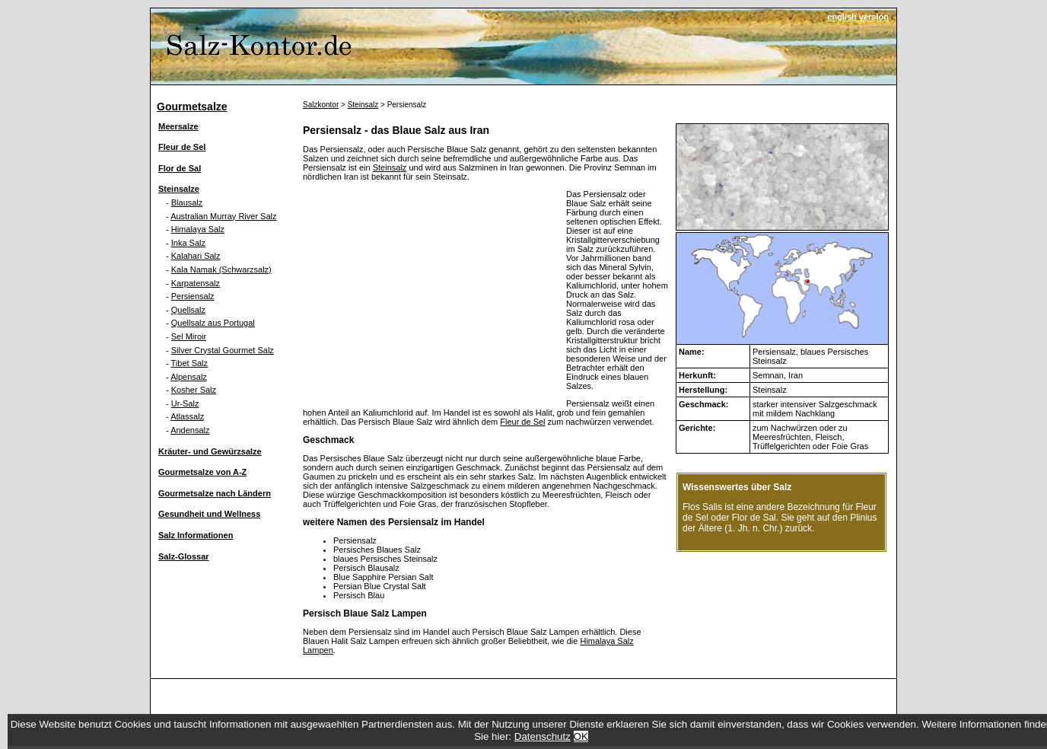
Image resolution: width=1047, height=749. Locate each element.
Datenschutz (542, 736)
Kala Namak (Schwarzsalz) (221, 269)
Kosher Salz (193, 389)
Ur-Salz (185, 403)
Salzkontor (321, 104)
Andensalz (189, 430)
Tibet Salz (189, 363)
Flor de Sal (179, 168)
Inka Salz (188, 242)
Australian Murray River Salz (223, 216)
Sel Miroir (188, 336)
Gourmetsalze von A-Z (202, 471)
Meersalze (178, 126)
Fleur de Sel (181, 146)
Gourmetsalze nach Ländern (214, 493)
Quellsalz (188, 309)
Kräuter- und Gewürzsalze (210, 451)
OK (581, 736)
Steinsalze (178, 188)
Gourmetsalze (192, 106)
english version (858, 16)
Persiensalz (193, 296)
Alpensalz (188, 376)
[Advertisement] (431, 296)
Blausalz (187, 202)
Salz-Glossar (183, 556)
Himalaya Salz (197, 229)
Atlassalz (187, 416)
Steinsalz (363, 104)
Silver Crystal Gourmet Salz (222, 350)
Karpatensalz (195, 283)
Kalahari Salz (196, 255)
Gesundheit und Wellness (209, 513)
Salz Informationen (195, 535)
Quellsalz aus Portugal (213, 322)
